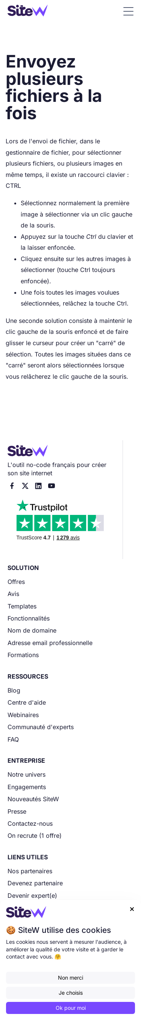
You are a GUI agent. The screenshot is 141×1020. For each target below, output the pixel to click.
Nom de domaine (32, 630)
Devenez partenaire (35, 883)
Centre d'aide (27, 702)
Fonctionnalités (29, 618)
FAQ (13, 739)
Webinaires (23, 715)
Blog (14, 690)
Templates (22, 606)
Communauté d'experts (41, 727)
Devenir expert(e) (32, 895)
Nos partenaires (30, 871)
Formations (23, 655)
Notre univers (26, 774)
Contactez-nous (30, 823)
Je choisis (71, 992)
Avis (13, 594)
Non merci (70, 977)
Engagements (27, 787)
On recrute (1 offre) (35, 835)
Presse (17, 811)
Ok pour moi (71, 1008)
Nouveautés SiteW (33, 799)
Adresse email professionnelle (50, 643)
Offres (16, 581)
